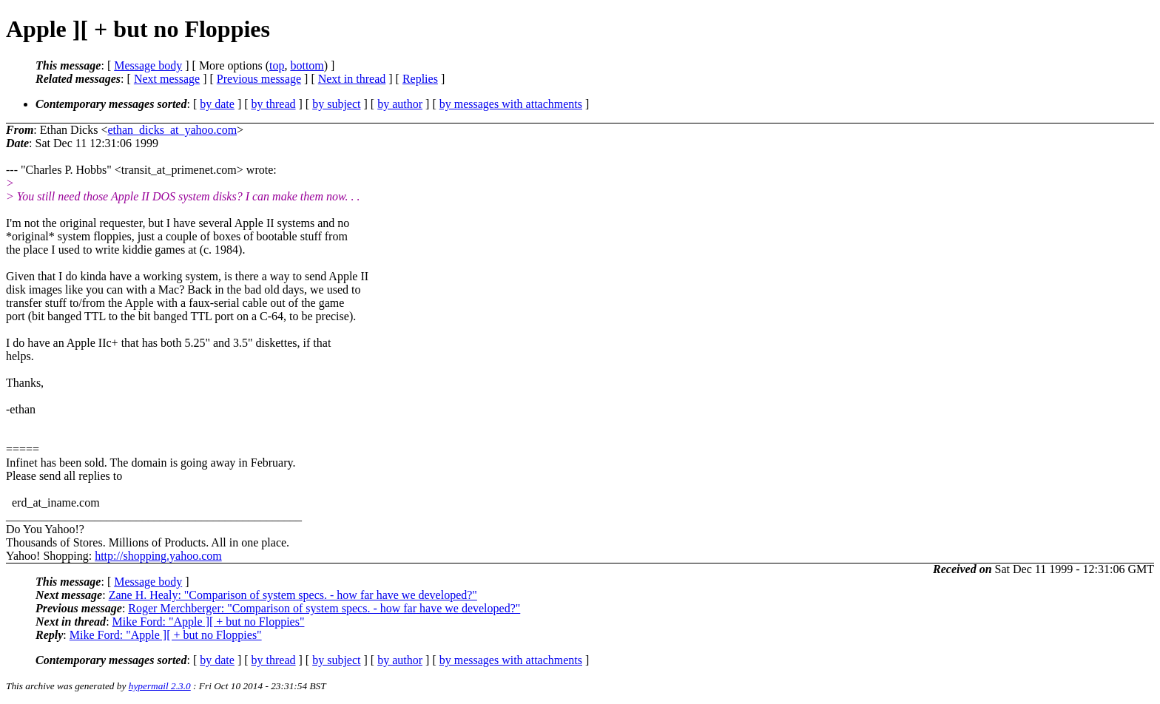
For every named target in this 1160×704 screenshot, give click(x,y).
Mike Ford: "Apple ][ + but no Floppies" (208, 621)
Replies (420, 78)
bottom (306, 65)
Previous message (259, 78)
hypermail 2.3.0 (160, 685)
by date (217, 104)
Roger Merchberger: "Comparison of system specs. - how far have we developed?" (324, 608)
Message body (148, 65)
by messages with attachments (510, 104)
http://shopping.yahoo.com (158, 555)
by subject (336, 104)
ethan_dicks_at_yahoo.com (172, 129)
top (276, 65)
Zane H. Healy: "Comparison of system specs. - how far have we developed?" (293, 595)
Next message (167, 78)
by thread (274, 104)
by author (399, 104)
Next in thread (352, 78)
